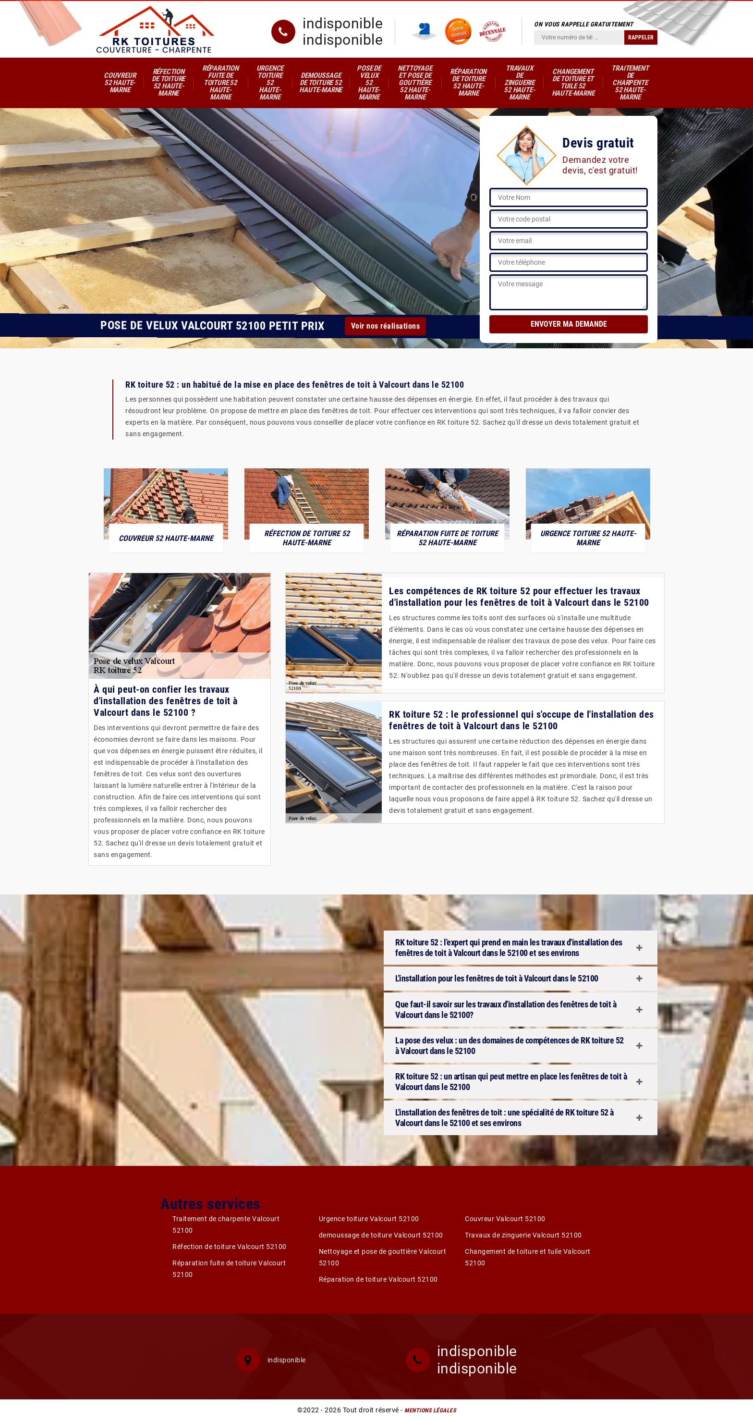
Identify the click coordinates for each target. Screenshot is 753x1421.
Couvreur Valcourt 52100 (505, 1219)
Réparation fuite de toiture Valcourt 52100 (229, 1268)
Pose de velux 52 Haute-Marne (369, 82)
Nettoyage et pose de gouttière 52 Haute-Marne (415, 82)
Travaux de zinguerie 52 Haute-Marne (519, 82)
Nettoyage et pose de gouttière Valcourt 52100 (383, 1257)
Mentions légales (430, 1410)
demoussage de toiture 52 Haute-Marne (320, 82)
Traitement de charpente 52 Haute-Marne (629, 82)
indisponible (343, 23)
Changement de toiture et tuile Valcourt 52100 (528, 1257)
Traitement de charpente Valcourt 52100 (225, 1224)
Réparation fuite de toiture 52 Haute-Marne (220, 82)
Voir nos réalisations (385, 326)
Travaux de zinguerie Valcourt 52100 (523, 1235)
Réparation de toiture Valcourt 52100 (378, 1279)
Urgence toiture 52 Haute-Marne (270, 82)
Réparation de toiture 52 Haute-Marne (468, 82)
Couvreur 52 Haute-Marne (119, 82)
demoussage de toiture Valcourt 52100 (381, 1235)
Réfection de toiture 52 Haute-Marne (168, 82)
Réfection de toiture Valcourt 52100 (229, 1246)
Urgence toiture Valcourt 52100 (369, 1219)
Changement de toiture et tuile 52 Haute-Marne (573, 82)
